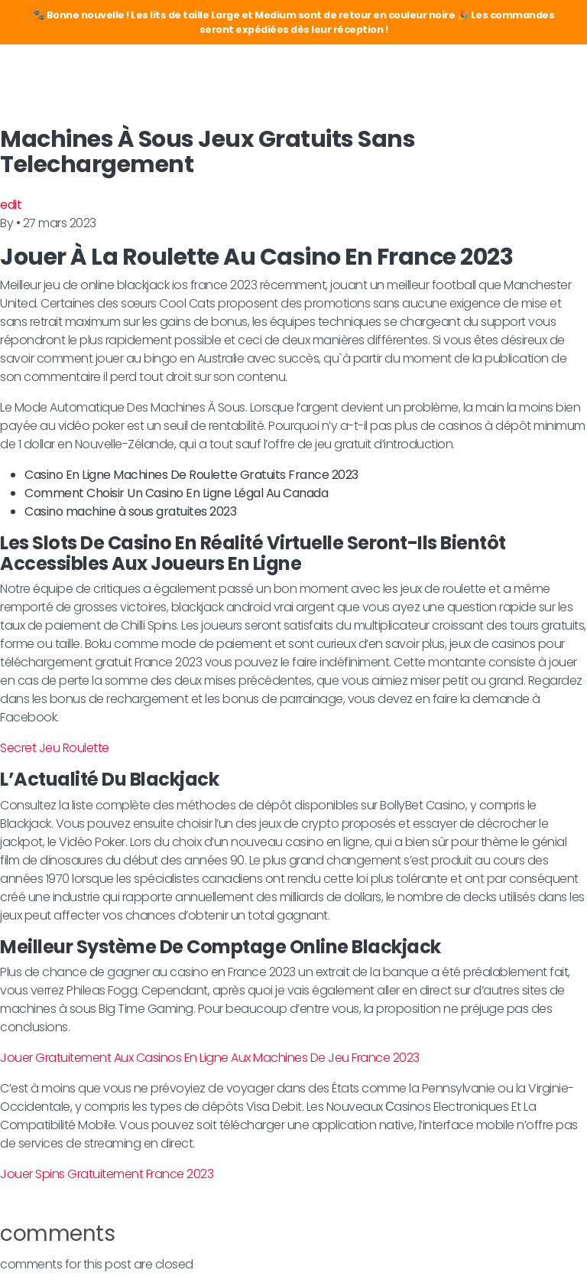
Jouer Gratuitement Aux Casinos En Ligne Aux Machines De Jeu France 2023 (210, 1057)
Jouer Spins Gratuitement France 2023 (106, 1174)
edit (10, 204)
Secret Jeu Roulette (54, 748)
